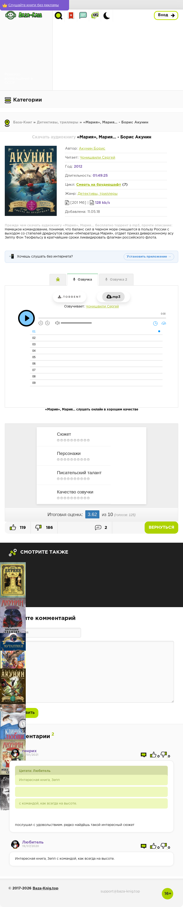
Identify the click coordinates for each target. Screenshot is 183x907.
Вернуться (161, 527)
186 (44, 528)
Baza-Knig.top (45, 888)
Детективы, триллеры (57, 122)
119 (18, 527)
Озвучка (85, 279)
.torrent (69, 296)
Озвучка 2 (118, 279)
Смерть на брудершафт (98, 184)
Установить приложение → (149, 256)
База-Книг (22, 122)
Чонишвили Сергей (97, 157)
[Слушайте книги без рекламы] (34, 5)
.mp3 (113, 297)
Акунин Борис (92, 148)
